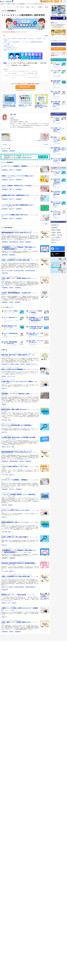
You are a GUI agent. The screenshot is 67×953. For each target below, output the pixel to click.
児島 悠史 (10, 426)
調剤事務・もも (4, 294)
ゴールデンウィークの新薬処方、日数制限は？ (15, 166)
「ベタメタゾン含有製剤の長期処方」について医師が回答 (18, 494)
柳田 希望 (9, 177)
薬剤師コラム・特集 (11, 3)
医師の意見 (4, 505)
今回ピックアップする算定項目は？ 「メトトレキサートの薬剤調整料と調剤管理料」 (23, 41)
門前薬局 (53, 232)
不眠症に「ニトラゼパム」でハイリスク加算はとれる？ (17, 176)
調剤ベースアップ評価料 (7, 270)
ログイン (64, 1)
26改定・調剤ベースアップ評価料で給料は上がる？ (16, 278)
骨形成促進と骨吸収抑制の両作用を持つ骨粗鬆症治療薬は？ (18, 563)
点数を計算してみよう (9, 45)
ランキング (9, 7)
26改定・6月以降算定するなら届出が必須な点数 (15, 260)
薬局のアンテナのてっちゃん (7, 234)
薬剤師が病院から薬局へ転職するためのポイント (15, 409)
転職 (9, 420)
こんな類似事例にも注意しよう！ (11, 47)
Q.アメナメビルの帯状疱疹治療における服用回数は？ (17, 425)
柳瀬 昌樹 (8, 383)
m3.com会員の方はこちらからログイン (25, 90)
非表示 (46, 35)
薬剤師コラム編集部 (27, 249)
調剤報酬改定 (5, 150)
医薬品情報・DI (5, 364)
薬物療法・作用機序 (14, 364)
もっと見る (46, 223)
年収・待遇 (4, 420)
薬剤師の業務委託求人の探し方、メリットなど (15, 522)
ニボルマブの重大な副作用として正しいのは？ (15, 466)
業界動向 (11, 287)
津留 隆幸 (3, 279)
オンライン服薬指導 (56, 237)
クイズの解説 (7, 43)
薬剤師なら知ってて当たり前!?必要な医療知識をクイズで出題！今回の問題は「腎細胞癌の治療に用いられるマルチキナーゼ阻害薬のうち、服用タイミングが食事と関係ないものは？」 (20, 613)
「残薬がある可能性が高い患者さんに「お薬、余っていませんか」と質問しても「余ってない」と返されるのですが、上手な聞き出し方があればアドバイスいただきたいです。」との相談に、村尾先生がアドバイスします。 (20, 373)
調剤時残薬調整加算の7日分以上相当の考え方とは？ (16, 232)
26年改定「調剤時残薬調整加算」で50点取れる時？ (16, 293)
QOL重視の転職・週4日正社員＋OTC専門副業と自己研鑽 (18, 437)
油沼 (34, 594)
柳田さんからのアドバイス (10, 49)
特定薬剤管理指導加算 (30, 270)
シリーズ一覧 (15, 7)
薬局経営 (22, 241)
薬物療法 (10, 505)
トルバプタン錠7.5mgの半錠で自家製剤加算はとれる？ (17, 205)
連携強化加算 (5, 273)
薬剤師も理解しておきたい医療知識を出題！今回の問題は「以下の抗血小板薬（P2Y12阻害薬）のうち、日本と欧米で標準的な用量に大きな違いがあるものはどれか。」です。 (20, 541)
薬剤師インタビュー (6, 446)
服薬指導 (46, 7)
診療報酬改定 (40, 7)
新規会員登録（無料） (25, 87)
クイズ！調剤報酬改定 (20, 3)
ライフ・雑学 (5, 474)
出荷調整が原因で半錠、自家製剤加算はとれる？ (15, 195)
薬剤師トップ (3, 3)
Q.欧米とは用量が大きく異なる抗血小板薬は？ (15, 537)
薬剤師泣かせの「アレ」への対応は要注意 (13, 594)
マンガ (8, 602)
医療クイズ (33, 7)
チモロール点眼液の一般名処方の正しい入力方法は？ (17, 185)
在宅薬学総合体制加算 (19, 270)
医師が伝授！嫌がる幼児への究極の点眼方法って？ (16, 355)
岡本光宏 (7, 356)
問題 (4, 63)
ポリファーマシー (11, 376)
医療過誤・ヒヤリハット (31, 364)
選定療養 (27, 7)
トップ (3, 7)
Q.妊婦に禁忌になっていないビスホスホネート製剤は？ (17, 381)
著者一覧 (22, 7)
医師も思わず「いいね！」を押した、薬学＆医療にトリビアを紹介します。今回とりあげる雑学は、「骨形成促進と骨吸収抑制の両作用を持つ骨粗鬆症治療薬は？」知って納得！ (20, 568)
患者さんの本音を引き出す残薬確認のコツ (13, 369)
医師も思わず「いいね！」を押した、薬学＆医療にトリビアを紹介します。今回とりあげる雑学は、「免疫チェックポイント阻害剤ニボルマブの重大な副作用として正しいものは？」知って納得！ (20, 471)
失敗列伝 (14, 602)
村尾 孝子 (37, 369)
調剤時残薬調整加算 (13, 241)
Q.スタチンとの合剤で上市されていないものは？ (15, 510)
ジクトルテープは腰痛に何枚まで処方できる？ (15, 214)
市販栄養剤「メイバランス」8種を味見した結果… (16, 393)
